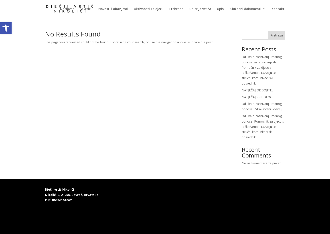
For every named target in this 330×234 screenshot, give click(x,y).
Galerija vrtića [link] (200, 9)
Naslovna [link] (67, 9)
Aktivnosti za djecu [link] (149, 9)
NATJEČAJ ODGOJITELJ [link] (258, 90)
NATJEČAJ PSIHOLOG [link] (257, 97)
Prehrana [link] (176, 9)
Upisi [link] (221, 9)
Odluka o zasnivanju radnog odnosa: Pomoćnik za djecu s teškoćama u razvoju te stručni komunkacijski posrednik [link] (263, 126)
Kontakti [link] (278, 9)
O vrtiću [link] (86, 9)
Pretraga (276, 35)
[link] (6, 28)
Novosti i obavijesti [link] (113, 9)
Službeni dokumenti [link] (245, 9)
